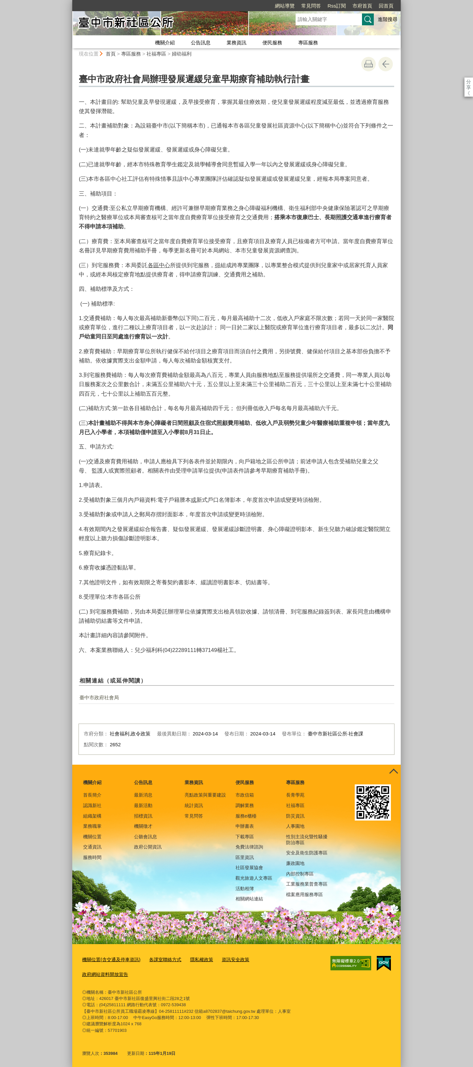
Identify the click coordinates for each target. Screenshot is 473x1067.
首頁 (111, 54)
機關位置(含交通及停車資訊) (109, 959)
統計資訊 (194, 805)
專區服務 (308, 42)
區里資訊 (245, 857)
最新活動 (143, 805)
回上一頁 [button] (385, 64)
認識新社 (92, 805)
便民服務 (272, 42)
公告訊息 (201, 42)
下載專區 (245, 836)
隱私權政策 (194, 959)
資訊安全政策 (226, 959)
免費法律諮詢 (249, 846)
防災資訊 (295, 816)
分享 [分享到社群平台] (468, 81)
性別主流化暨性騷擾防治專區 (306, 839)
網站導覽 (247, 6)
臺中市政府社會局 (99, 697)
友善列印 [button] (368, 64)
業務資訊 (236, 42)
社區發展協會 (249, 867)
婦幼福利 (181, 54)
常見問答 (273, 6)
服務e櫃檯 (246, 816)
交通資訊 (92, 846)
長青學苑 (295, 795)
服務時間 (92, 857)
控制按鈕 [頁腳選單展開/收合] (393, 772)
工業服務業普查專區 (306, 884)
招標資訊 (143, 816)
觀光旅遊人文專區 (254, 878)
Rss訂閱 (299, 6)
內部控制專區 (300, 873)
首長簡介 (92, 795)
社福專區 (156, 54)
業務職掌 (92, 826)
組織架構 (92, 816)
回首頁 (348, 6)
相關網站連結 (249, 898)
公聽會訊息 (145, 836)
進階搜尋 (387, 19)
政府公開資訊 (148, 846)
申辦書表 (245, 826)
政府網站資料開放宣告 (103, 972)
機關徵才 (143, 826)
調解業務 (245, 805)
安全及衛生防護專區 (306, 852)
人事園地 (295, 826)
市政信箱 (245, 795)
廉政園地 (295, 863)
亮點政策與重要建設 (205, 795)
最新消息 (143, 795)
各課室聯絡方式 (160, 959)
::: (69, 3)
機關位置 (92, 836)
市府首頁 (324, 6)
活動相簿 (245, 888)
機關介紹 (165, 42)
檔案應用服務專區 (304, 894)
